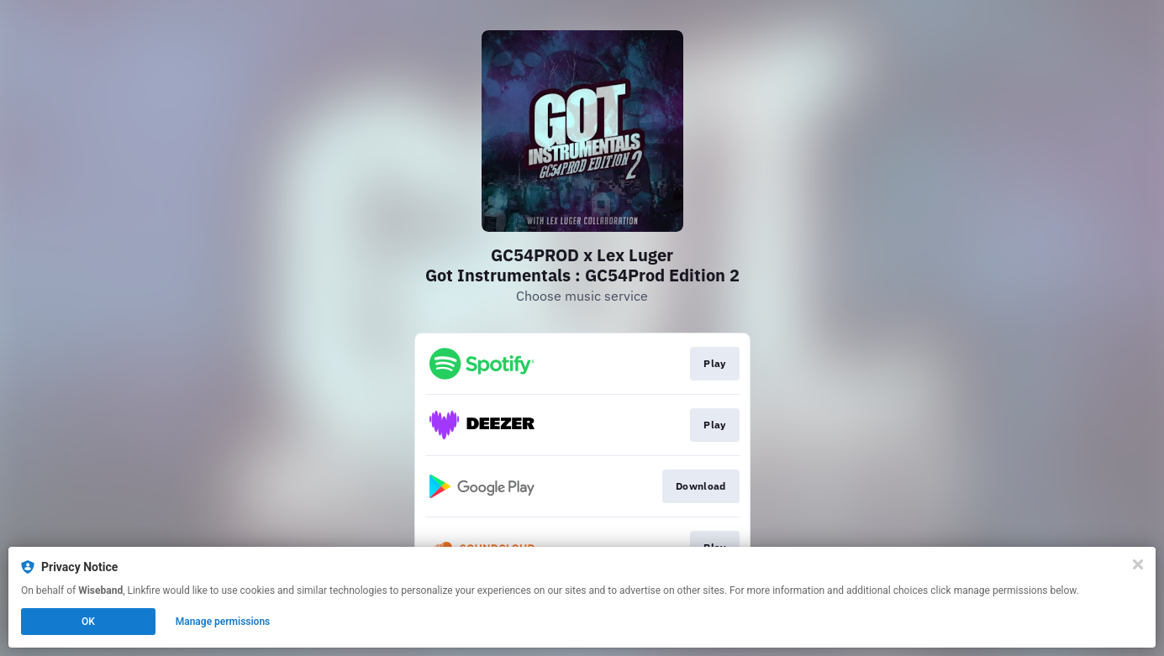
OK (88, 621)
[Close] (1137, 564)
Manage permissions (223, 621)
